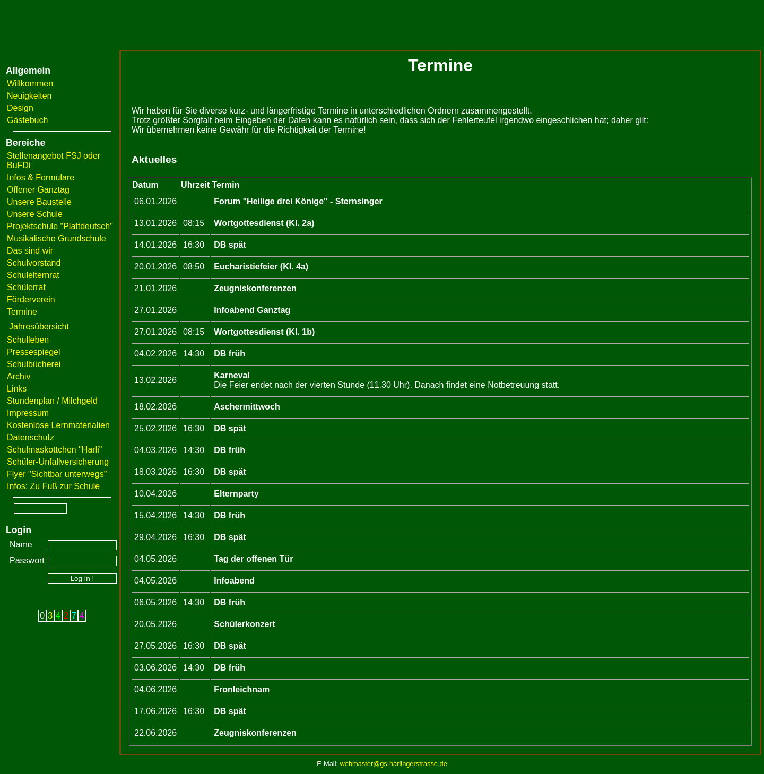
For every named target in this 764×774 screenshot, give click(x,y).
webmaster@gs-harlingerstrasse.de (393, 764)
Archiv (18, 376)
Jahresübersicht (39, 326)
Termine (22, 311)
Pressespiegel (33, 351)
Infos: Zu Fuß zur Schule (53, 486)
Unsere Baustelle (39, 201)
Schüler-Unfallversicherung (58, 461)
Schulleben (28, 339)
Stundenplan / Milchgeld (52, 400)
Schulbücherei (33, 364)
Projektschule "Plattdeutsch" (60, 226)
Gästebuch (27, 120)
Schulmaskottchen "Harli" (54, 449)
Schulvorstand (33, 262)
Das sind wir (30, 250)
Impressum (28, 413)
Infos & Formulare (40, 177)
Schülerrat (26, 287)
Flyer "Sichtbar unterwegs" (57, 474)
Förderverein (31, 299)
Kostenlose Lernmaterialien (58, 425)
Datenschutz (30, 437)
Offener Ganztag (38, 189)
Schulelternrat (33, 275)
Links (17, 388)
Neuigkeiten (29, 95)
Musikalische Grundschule (56, 238)
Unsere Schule (35, 214)
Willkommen (30, 83)
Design (20, 107)
